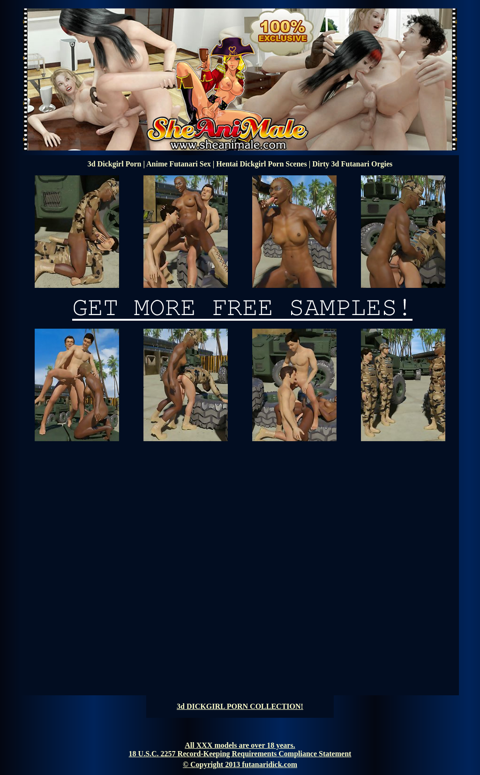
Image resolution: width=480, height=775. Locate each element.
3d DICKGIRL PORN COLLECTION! (240, 706)
